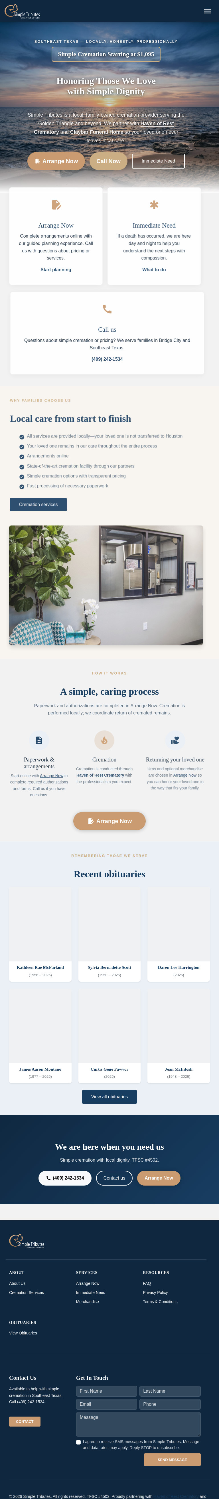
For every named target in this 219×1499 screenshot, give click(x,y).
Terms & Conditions (160, 1301)
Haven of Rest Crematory (97, 775)
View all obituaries (109, 1096)
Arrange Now (56, 161)
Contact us (114, 1178)
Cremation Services (26, 1292)
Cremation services (39, 503)
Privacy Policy (155, 1292)
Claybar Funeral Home (96, 132)
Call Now (108, 161)
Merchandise (87, 1301)
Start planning (55, 269)
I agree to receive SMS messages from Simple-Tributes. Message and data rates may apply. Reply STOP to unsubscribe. (141, 1444)
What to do (152, 269)
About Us (17, 1283)
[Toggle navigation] (207, 11)
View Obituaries (23, 1333)
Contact (25, 1421)
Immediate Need (158, 161)
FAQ (147, 1283)
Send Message (172, 1460)
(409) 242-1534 (109, 359)
